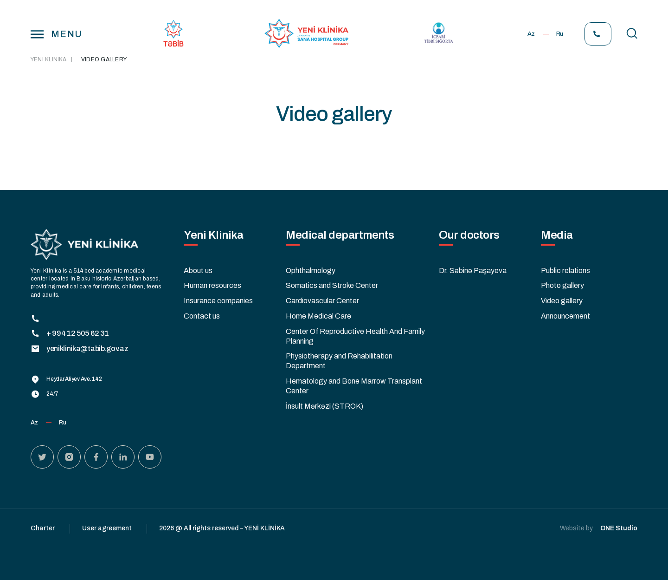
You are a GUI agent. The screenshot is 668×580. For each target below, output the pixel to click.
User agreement (107, 528)
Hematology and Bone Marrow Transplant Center (354, 386)
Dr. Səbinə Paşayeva (473, 270)
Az (530, 34)
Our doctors (469, 235)
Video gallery (562, 301)
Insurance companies (218, 301)
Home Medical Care (318, 316)
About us (198, 270)
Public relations (565, 270)
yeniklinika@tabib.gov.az (79, 348)
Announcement (565, 316)
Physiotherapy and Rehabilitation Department (339, 361)
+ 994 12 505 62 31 (70, 333)
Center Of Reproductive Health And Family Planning (355, 336)
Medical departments (340, 235)
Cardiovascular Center (322, 301)
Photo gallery (562, 285)
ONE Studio (618, 528)
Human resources (212, 285)
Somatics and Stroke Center (332, 285)
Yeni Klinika (48, 59)
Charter (43, 528)
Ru (559, 34)
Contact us (202, 316)
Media (557, 235)
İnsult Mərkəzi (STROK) (324, 406)
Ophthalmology (310, 270)
